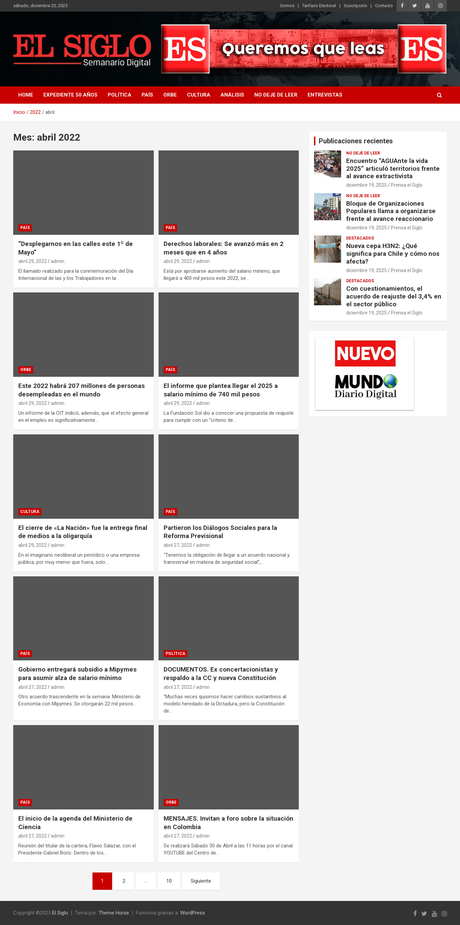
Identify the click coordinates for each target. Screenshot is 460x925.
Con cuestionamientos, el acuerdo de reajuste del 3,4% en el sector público (393, 296)
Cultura (198, 95)
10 (169, 881)
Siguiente (201, 881)
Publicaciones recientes (356, 141)
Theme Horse (114, 913)
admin (57, 261)
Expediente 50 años (70, 95)
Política (119, 95)
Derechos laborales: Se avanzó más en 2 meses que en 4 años (224, 248)
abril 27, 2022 (178, 545)
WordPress (192, 913)
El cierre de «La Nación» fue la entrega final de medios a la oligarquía (82, 532)
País (147, 95)
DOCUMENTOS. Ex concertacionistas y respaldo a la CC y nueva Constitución (221, 673)
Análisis (232, 95)
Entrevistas (325, 95)
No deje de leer (275, 95)
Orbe (170, 95)
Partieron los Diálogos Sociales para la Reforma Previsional (220, 532)
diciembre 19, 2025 (366, 185)
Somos (287, 5)
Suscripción (355, 5)
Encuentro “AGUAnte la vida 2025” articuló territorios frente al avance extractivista (393, 168)
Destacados (360, 238)
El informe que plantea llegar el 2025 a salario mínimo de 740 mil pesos (221, 390)
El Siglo (60, 913)
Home (25, 95)
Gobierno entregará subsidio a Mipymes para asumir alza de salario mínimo (77, 673)
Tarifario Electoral (319, 5)
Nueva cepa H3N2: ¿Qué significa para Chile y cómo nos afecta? (392, 253)
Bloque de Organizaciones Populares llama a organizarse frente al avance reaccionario (391, 211)
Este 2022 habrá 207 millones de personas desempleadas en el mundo (81, 390)
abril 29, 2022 (32, 261)
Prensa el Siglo (406, 185)
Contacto (384, 5)
